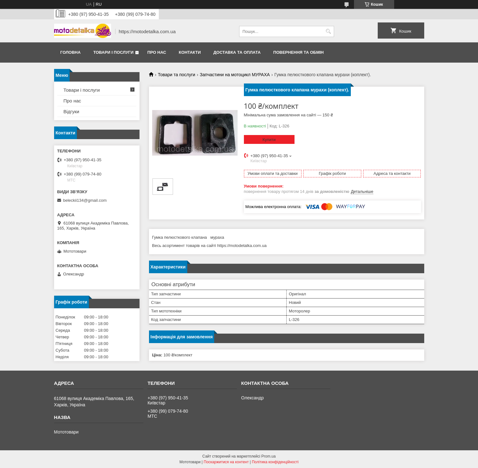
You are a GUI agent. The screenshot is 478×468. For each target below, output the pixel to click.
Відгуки (71, 111)
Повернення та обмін (298, 52)
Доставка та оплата (237, 52)
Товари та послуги (176, 74)
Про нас (156, 52)
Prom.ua (268, 456)
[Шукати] (328, 31)
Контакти (190, 52)
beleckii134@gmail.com (85, 200)
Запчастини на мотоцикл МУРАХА (235, 74)
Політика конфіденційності (275, 462)
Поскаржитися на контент (226, 462)
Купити (269, 139)
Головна (70, 52)
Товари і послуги (113, 52)
